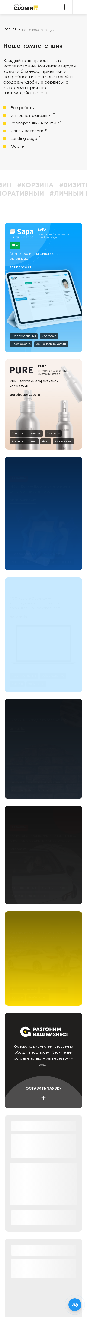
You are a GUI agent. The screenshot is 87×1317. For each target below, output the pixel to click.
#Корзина (63, 185)
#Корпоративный (38, 194)
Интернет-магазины (33, 115)
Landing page (25, 138)
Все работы (23, 108)
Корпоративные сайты (35, 123)
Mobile (18, 146)
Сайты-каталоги (29, 131)
